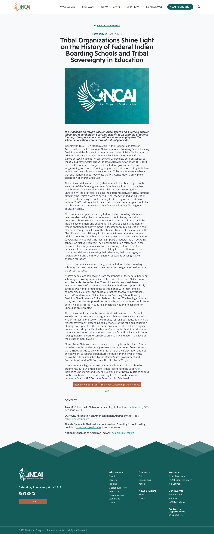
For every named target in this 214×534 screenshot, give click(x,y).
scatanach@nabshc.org (89, 427)
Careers (113, 479)
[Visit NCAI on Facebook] (29, 493)
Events (142, 498)
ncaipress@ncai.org (123, 433)
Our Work (88, 7)
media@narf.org (133, 407)
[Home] (22, 6)
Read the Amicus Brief (85, 384)
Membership (175, 494)
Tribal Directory (177, 476)
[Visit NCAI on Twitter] (24, 493)
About (112, 476)
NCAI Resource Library (180, 479)
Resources (132, 7)
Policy (142, 476)
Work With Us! (176, 515)
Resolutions (145, 479)
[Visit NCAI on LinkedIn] (33, 493)
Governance (115, 491)
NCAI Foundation (180, 7)
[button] (33, 501)
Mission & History (118, 487)
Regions (113, 483)
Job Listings (174, 483)
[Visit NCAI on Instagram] (20, 493)
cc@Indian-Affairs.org (77, 419)
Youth (142, 483)
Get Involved (154, 7)
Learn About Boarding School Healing (120, 384)
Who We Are (68, 7)
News (141, 494)
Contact (113, 502)
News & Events (110, 7)
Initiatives (174, 498)
